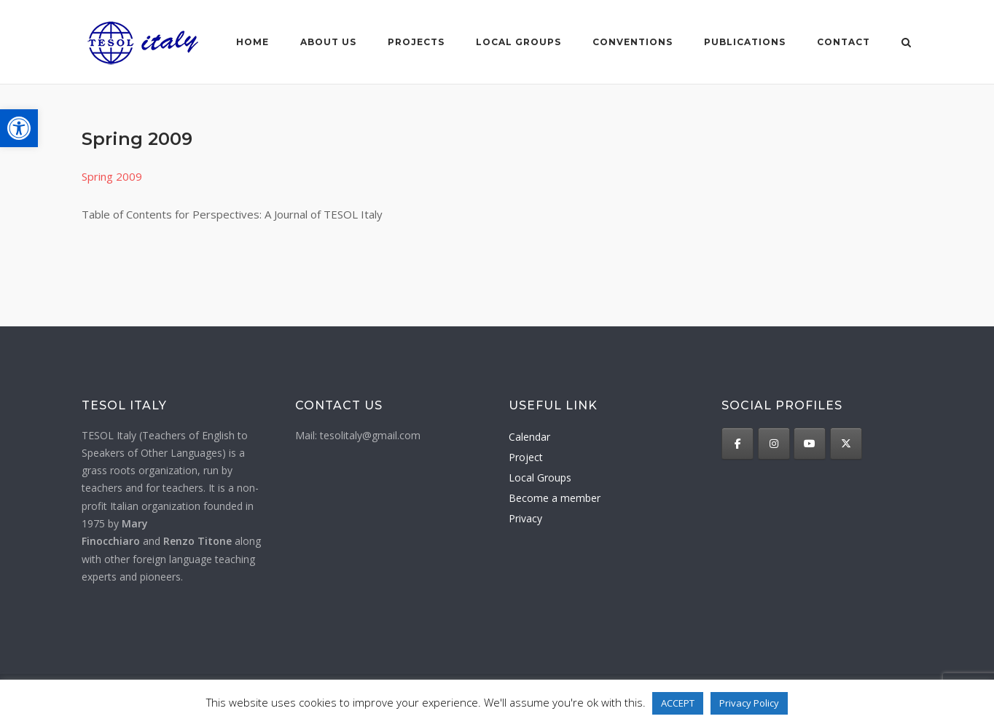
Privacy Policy (749, 703)
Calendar (529, 437)
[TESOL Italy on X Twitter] (846, 444)
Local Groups (540, 477)
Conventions (632, 41)
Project (526, 457)
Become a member (554, 498)
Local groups (518, 41)
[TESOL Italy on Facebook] (737, 444)
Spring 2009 (112, 176)
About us (328, 41)
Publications (745, 41)
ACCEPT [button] (677, 703)
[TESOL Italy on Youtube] (810, 444)
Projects (416, 41)
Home (252, 41)
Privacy (525, 518)
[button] (19, 128)
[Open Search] (906, 43)
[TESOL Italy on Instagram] (774, 444)
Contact (843, 41)
